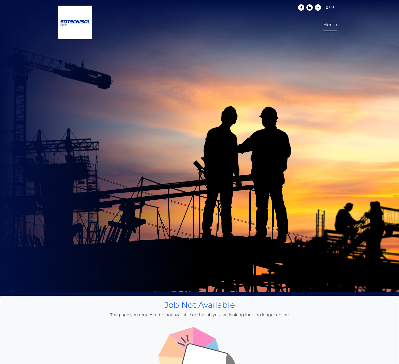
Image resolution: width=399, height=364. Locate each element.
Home (330, 6)
